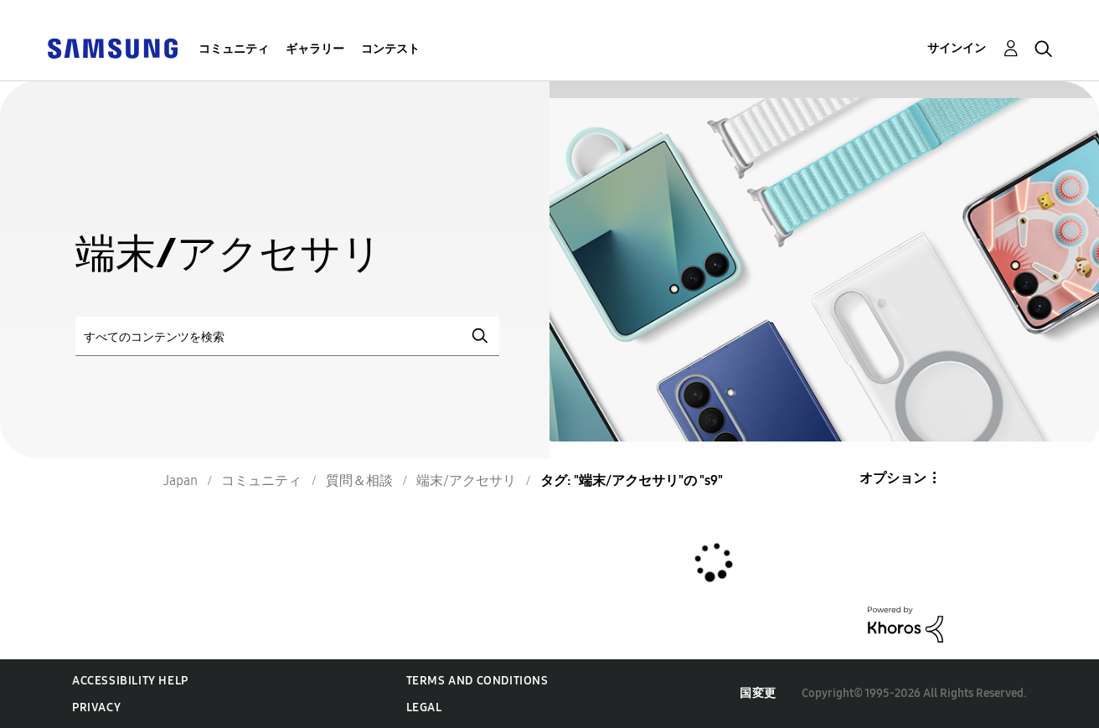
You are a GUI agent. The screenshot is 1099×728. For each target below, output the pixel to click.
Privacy (96, 707)
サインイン (956, 48)
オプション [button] (892, 478)
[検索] (287, 336)
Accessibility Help (130, 681)
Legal (424, 707)
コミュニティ (234, 49)
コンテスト (390, 49)
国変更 (758, 693)
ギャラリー (315, 49)
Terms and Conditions (477, 681)
